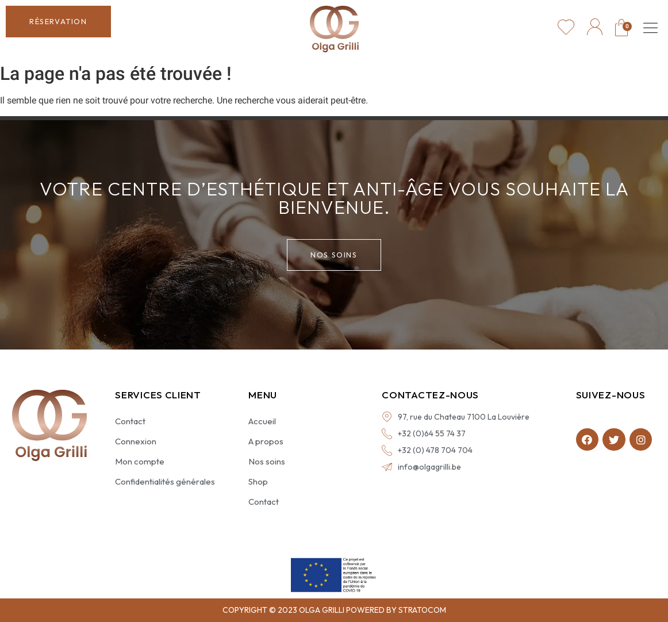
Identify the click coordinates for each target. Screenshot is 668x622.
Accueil (262, 421)
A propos (265, 441)
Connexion (135, 441)
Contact (130, 421)
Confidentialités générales (165, 481)
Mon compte (139, 461)
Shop (258, 481)
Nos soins (266, 461)
